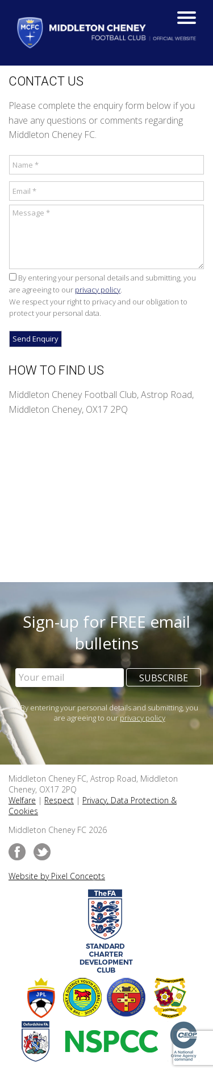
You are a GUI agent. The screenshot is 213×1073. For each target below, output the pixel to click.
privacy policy (97, 289)
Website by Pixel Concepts (57, 876)
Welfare (22, 800)
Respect (59, 800)
